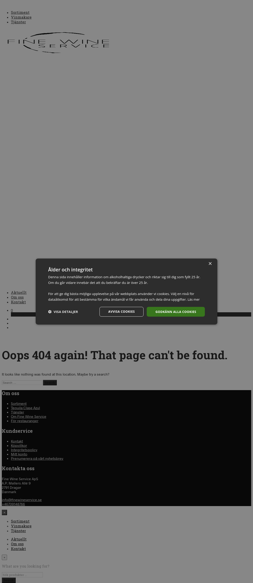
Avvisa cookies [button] (120, 311)
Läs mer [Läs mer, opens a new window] (194, 299)
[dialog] (126, 291)
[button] (63, 312)
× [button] (210, 263)
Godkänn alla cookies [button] (175, 311)
